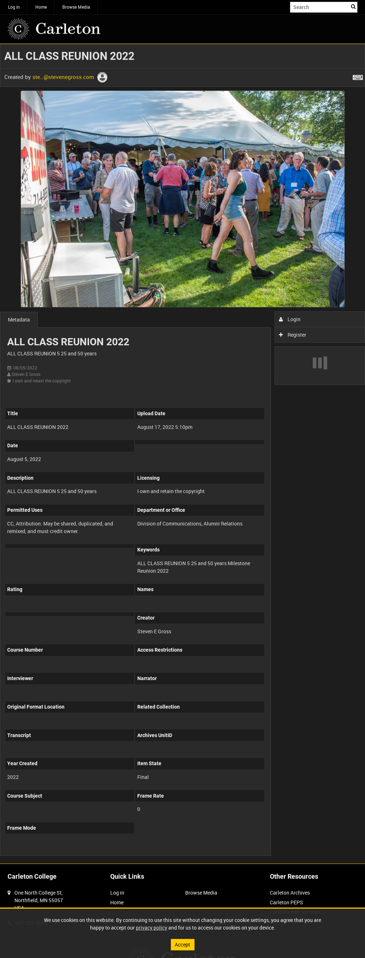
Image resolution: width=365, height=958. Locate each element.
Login (290, 319)
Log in (14, 7)
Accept (182, 944)
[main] (182, 454)
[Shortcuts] (358, 76)
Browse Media (76, 7)
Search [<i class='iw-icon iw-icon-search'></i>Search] (353, 6)
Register (293, 334)
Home (41, 7)
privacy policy (151, 927)
